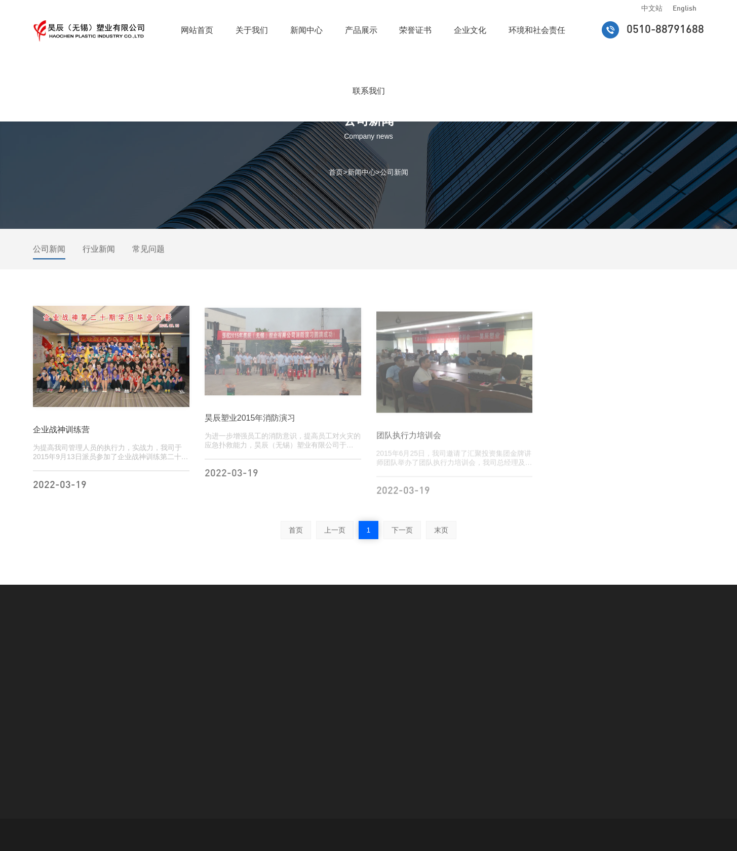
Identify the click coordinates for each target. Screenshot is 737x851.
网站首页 (197, 30)
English (684, 9)
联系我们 (369, 91)
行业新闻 (99, 253)
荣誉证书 (415, 30)
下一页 (402, 530)
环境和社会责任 (537, 30)
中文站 (652, 9)
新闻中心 (306, 30)
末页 (441, 530)
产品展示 (361, 30)
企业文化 (470, 30)
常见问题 (148, 253)
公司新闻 (394, 172)
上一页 (334, 530)
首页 (336, 172)
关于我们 (252, 30)
